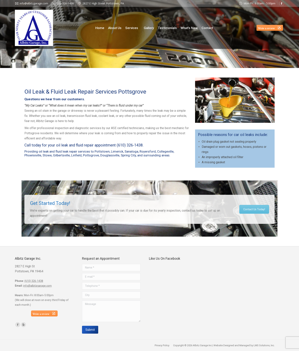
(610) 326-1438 (130, 145)
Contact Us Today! (254, 209)
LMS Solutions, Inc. (264, 345)
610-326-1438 (65, 3)
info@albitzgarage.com (37, 285)
